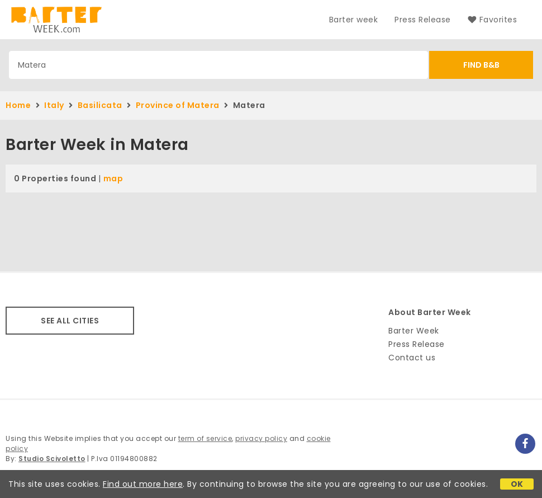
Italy (54, 105)
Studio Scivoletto (51, 458)
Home (18, 105)
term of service (205, 438)
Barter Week (413, 330)
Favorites (492, 19)
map (113, 178)
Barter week (353, 19)
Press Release (422, 19)
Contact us (411, 357)
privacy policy (261, 438)
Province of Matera (178, 105)
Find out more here (143, 484)
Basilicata (100, 105)
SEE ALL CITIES (70, 320)
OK (517, 484)
